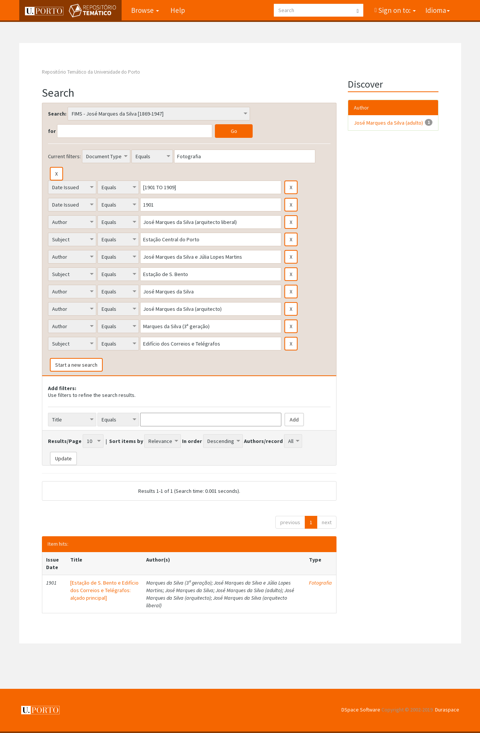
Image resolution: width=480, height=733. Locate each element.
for (52, 131)
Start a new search (76, 364)
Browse (145, 10)
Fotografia (320, 582)
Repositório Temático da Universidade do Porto (91, 72)
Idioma (437, 10)
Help (177, 10)
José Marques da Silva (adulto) (388, 122)
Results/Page (65, 441)
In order (192, 441)
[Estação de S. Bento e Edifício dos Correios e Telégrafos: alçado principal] (104, 590)
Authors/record (263, 441)
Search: (57, 113)
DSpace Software (360, 709)
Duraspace (447, 709)
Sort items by (126, 441)
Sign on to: (396, 10)
